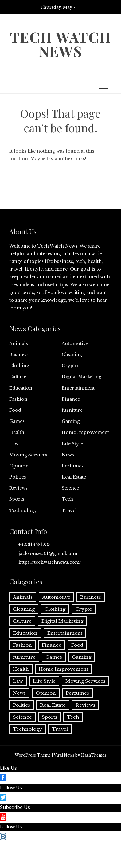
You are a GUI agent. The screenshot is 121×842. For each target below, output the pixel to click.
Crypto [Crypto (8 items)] (83, 609)
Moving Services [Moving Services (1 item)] (85, 681)
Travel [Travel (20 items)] (60, 729)
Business (19, 354)
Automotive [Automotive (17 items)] (56, 597)
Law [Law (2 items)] (18, 681)
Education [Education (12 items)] (25, 633)
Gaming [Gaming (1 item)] (81, 657)
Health (16, 432)
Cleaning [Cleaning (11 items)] (24, 609)
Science (70, 488)
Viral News (64, 755)
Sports (16, 499)
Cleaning (72, 354)
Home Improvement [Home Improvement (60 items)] (63, 669)
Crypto (70, 365)
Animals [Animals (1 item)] (23, 597)
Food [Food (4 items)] (77, 645)
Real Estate (74, 477)
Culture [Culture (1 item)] (22, 621)
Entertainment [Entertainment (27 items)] (64, 633)
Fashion (18, 399)
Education (20, 388)
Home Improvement (85, 432)
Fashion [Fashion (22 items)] (22, 645)
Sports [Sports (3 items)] (49, 717)
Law (13, 444)
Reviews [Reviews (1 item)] (85, 705)
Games (17, 421)
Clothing (19, 365)
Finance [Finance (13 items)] (51, 645)
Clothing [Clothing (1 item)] (55, 609)
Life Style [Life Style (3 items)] (44, 681)
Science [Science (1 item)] (22, 717)
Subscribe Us (15, 807)
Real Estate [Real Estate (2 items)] (53, 705)
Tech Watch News (60, 44)
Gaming (71, 421)
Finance (71, 399)
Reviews (18, 488)
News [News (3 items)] (19, 693)
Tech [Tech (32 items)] (73, 717)
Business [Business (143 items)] (90, 597)
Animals (18, 343)
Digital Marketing (81, 376)
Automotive (75, 343)
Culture (17, 376)
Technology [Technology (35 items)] (27, 729)
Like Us (8, 768)
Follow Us (11, 787)
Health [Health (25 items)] (21, 669)
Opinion (19, 466)
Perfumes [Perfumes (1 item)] (77, 693)
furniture (72, 410)
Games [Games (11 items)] (53, 657)
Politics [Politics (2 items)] (21, 705)
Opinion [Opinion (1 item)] (46, 693)
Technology (23, 510)
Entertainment (78, 388)
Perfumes (73, 466)
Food (15, 410)
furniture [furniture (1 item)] (24, 657)
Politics (17, 477)
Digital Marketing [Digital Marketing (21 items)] (62, 621)
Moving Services (28, 455)
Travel (69, 510)
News (68, 455)
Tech (67, 499)
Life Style (72, 444)
